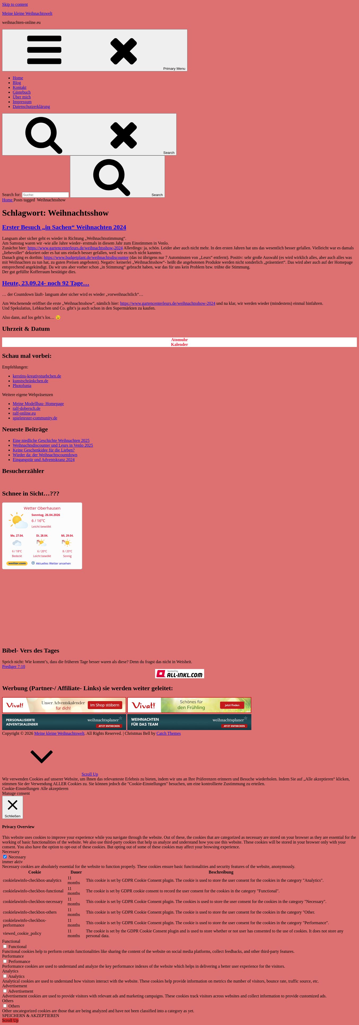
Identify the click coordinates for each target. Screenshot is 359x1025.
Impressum (22, 101)
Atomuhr (179, 339)
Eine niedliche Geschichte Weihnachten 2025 (51, 440)
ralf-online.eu (24, 413)
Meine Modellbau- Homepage (38, 403)
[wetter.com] (17, 564)
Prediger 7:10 (13, 666)
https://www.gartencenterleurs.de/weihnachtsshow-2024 (75, 248)
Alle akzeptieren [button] (54, 788)
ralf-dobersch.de (26, 408)
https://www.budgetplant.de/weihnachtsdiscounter (86, 257)
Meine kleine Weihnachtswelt (27, 13)
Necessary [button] (11, 851)
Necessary (17, 857)
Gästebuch (22, 92)
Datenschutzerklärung (31, 106)
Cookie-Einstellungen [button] (20, 788)
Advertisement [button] (14, 986)
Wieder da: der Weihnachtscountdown (45, 455)
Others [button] (8, 1000)
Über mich (22, 97)
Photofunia (22, 385)
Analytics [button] (10, 971)
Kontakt (20, 87)
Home (18, 78)
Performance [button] (13, 956)
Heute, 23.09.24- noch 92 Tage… (45, 283)
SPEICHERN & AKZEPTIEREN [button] (30, 1015)
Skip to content (15, 4)
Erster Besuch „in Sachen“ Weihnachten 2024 (64, 227)
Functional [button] (11, 941)
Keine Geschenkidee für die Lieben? (44, 450)
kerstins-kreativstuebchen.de (37, 376)
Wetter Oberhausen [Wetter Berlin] (42, 508)
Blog (17, 82)
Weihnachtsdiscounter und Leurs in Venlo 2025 (53, 445)
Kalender (179, 344)
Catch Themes (168, 733)
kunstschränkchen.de (30, 381)
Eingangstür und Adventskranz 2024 (44, 459)
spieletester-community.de (35, 418)
